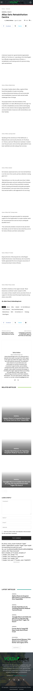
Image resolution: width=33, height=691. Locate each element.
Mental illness (5, 312)
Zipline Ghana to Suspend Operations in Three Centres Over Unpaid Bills (16, 419)
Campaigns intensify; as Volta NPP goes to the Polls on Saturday (24, 334)
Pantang (27, 312)
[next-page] (6, 491)
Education (15, 637)
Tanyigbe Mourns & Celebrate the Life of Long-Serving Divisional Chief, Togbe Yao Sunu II (16, 483)
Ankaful (17, 307)
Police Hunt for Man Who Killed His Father (8, 333)
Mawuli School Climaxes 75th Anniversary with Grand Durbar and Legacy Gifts (21, 641)
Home (3, 9)
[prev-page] (3, 491)
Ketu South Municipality (17, 309)
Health (9, 12)
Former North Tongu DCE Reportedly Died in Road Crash (20, 630)
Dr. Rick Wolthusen (25, 307)
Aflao (12, 307)
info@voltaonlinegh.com (19, 675)
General (8, 9)
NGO (12, 312)
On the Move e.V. (19, 312)
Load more (16, 647)
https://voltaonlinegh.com (16, 354)
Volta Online (9, 20)
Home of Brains (6, 309)
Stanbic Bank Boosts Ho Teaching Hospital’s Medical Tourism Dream (16, 452)
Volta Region (5, 314)
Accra (8, 307)
